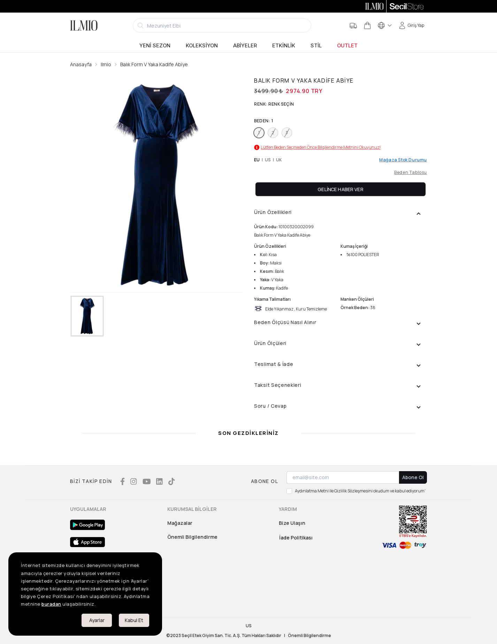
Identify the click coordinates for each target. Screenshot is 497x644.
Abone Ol (413, 477)
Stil (316, 46)
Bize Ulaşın (292, 523)
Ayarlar (97, 620)
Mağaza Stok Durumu (403, 160)
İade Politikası (296, 537)
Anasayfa (81, 64)
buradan (51, 604)
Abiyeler (245, 46)
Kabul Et (134, 620)
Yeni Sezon (154, 46)
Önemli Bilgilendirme (192, 537)
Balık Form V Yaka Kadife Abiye (154, 64)
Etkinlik (283, 46)
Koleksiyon (202, 46)
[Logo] (84, 25)
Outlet (347, 46)
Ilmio (106, 64)
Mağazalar (179, 523)
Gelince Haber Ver (341, 189)
